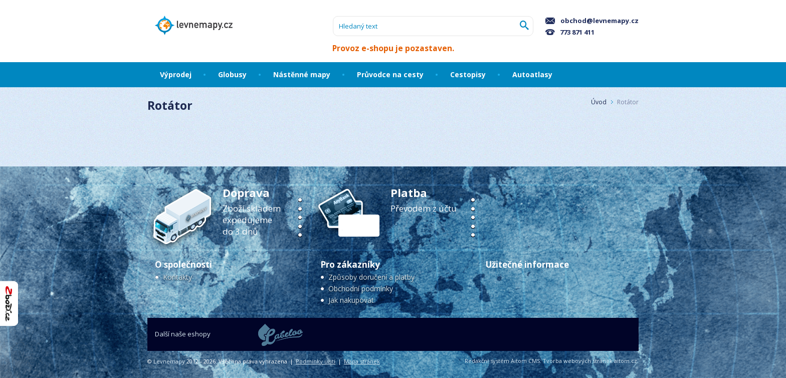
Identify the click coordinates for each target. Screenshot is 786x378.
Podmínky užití (315, 361)
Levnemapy (169, 361)
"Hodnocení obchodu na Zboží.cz (9, 303)
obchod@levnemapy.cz (592, 20)
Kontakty (177, 277)
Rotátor (628, 102)
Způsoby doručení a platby (371, 277)
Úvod (599, 102)
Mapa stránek (362, 361)
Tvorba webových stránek (578, 360)
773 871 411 (570, 32)
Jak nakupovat (351, 300)
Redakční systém (487, 360)
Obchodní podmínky (360, 288)
